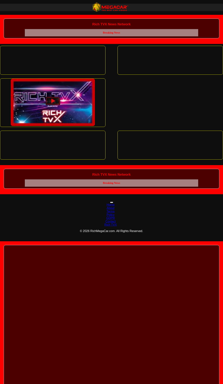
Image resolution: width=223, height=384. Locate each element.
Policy (111, 214)
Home (111, 204)
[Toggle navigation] (111, 202)
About (111, 208)
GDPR (110, 218)
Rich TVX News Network (111, 24)
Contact (110, 221)
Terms (111, 211)
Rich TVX (110, 224)
